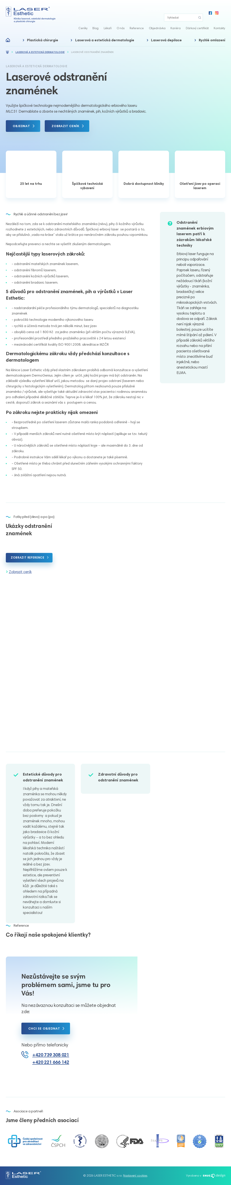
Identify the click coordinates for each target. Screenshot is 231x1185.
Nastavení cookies (135, 1175)
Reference (137, 20)
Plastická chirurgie (42, 32)
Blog (95, 20)
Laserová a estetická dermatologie (104, 32)
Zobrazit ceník (20, 572)
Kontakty (219, 20)
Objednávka (157, 20)
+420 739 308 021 (50, 1055)
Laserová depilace (166, 32)
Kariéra (175, 20)
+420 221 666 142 (50, 1062)
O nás (121, 20)
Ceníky (83, 20)
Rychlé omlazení (212, 32)
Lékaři (108, 20)
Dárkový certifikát (197, 20)
